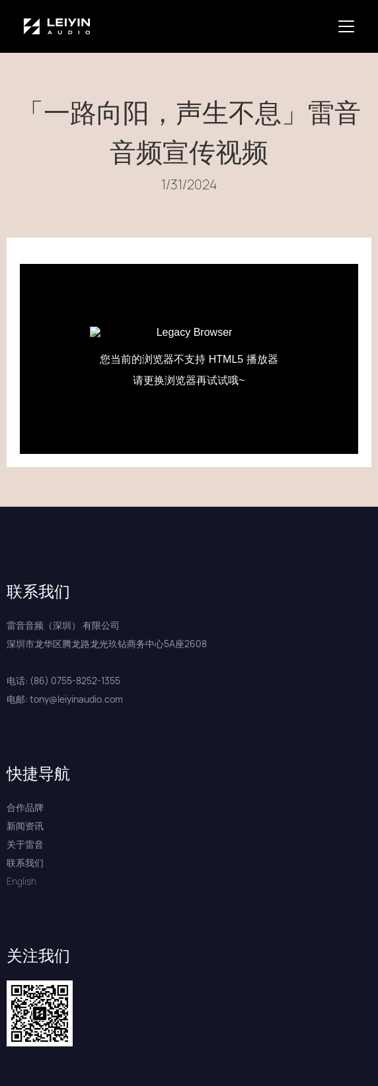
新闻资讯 (25, 825)
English (21, 881)
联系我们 (25, 862)
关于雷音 (25, 844)
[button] (348, 26)
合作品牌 (25, 807)
